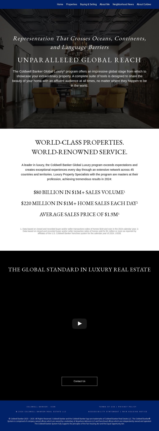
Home (60, 4)
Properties (71, 4)
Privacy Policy (127, 407)
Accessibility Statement (103, 411)
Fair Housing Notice (134, 411)
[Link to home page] (9, 4)
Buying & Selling (88, 4)
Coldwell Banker (37, 407)
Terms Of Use (107, 407)
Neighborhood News (123, 4)
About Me (105, 4)
